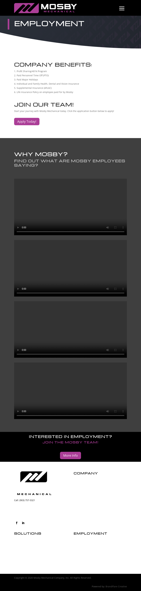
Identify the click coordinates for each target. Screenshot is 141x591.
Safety (77, 492)
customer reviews (85, 497)
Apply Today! (26, 121)
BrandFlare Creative (116, 586)
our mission (81, 487)
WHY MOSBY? (81, 547)
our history (81, 481)
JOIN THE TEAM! (82, 541)
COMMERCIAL (21, 541)
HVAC (17, 547)
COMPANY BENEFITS (84, 558)
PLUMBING (20, 552)
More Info (70, 455)
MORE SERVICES (22, 558)
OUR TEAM (79, 552)
